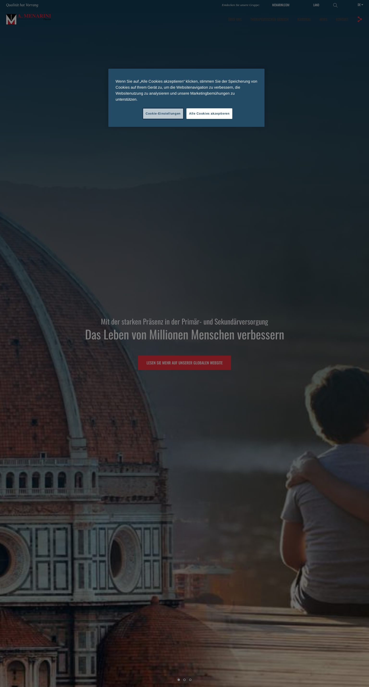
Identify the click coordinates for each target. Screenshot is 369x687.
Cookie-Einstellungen (163, 113)
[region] (186, 98)
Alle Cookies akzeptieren (209, 113)
